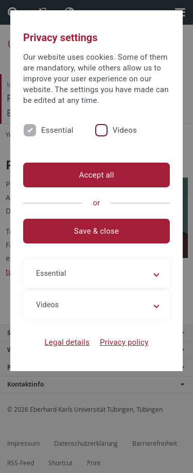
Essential (57, 130)
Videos (125, 130)
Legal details (67, 342)
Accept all (96, 175)
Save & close (96, 231)
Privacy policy (124, 342)
